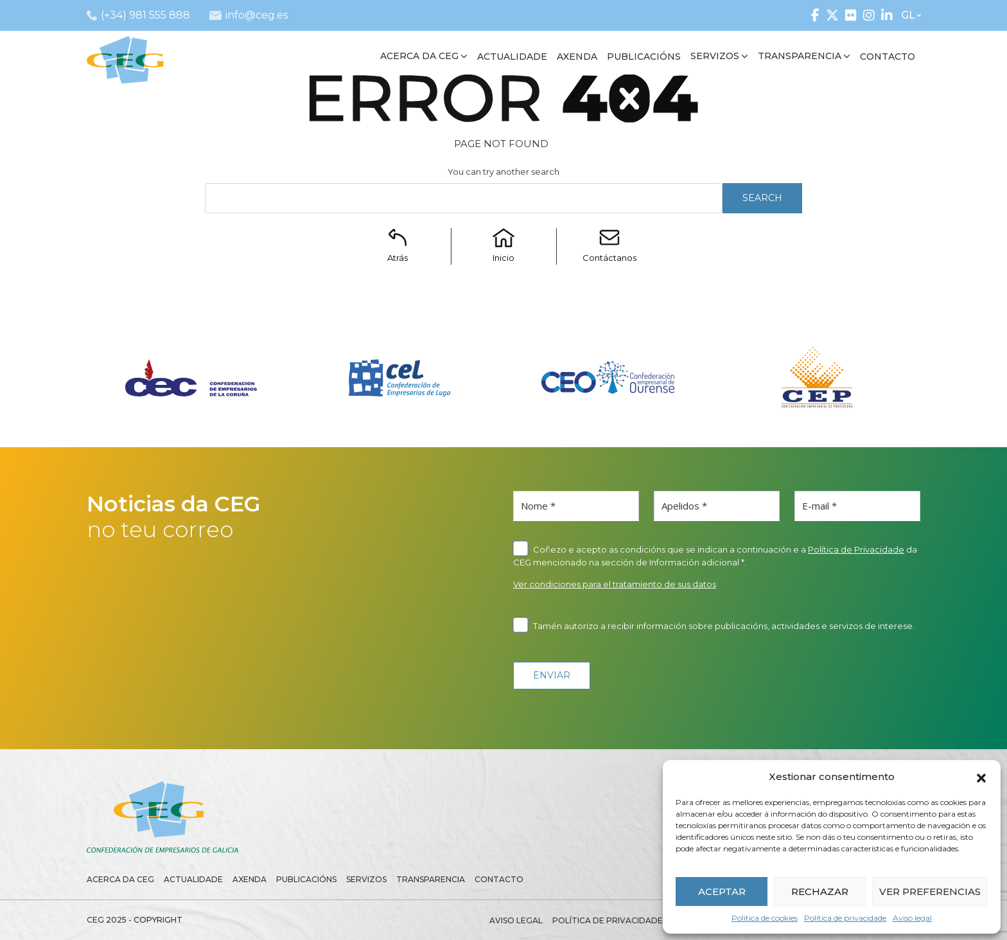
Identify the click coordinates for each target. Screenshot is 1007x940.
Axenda (249, 879)
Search (762, 198)
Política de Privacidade (856, 549)
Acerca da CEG (120, 879)
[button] (981, 776)
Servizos (366, 879)
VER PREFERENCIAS (930, 891)
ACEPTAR (722, 891)
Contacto (499, 879)
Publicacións (306, 879)
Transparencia (430, 879)
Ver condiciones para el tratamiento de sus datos (614, 584)
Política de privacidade (845, 918)
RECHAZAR (819, 891)
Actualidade (193, 879)
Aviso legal (912, 918)
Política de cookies (764, 918)
